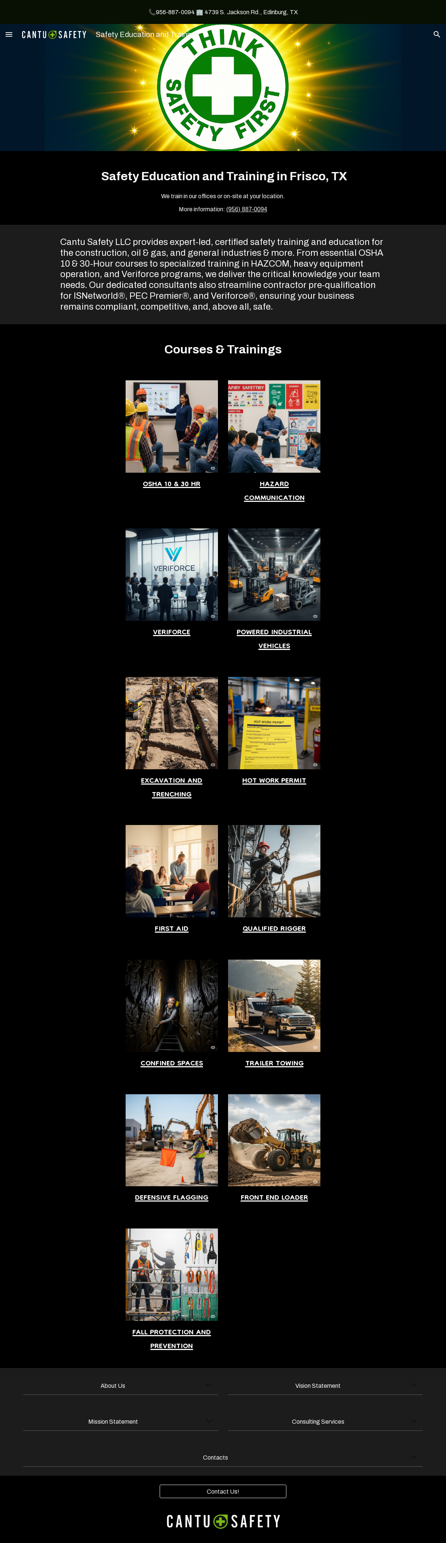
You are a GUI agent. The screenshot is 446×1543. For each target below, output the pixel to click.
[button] (9, 34)
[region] (223, 12)
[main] (223, 188)
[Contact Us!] (223, 1491)
